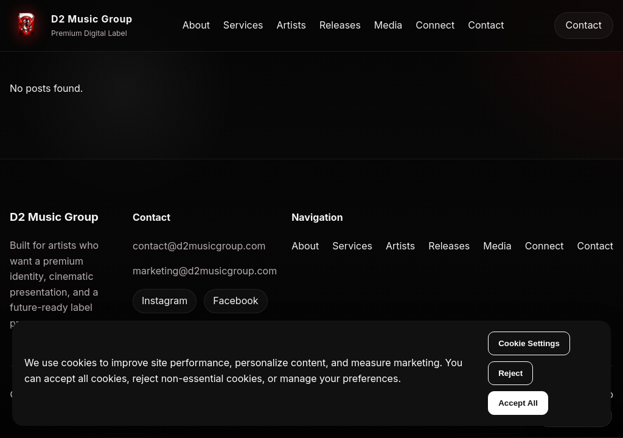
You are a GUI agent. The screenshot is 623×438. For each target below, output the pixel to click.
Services (243, 25)
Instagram (164, 300)
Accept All (518, 403)
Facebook (235, 300)
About (196, 25)
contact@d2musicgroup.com (199, 246)
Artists (291, 25)
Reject (510, 373)
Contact (486, 25)
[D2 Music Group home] (71, 25)
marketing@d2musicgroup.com (205, 271)
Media (388, 25)
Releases (340, 25)
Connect (435, 25)
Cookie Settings (529, 343)
